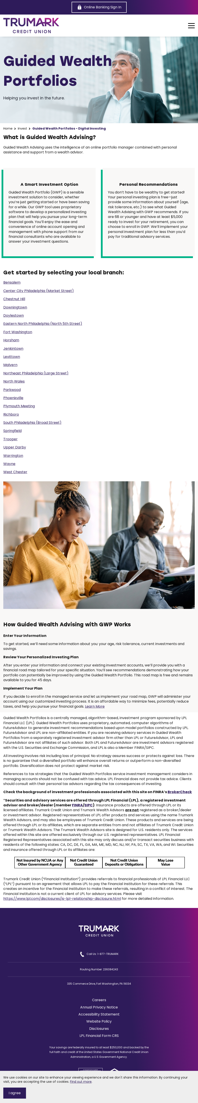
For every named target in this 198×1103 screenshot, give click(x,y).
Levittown (11, 356)
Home (8, 128)
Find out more (81, 1081)
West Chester (15, 471)
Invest (22, 128)
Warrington (13, 455)
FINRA (77, 805)
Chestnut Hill (14, 298)
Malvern (10, 364)
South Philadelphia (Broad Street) (32, 422)
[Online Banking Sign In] (99, 7)
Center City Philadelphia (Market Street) (38, 290)
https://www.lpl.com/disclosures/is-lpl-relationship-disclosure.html (62, 898)
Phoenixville (13, 397)
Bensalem (11, 282)
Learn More (95, 706)
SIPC (88, 805)
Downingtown (15, 307)
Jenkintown (13, 348)
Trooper (10, 439)
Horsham (11, 340)
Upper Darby (14, 447)
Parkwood (12, 389)
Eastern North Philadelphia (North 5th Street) (42, 323)
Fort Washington (17, 332)
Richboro (11, 414)
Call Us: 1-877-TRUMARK (99, 954)
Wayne (9, 463)
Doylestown (13, 315)
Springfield (12, 430)
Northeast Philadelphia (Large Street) (35, 373)
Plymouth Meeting (19, 406)
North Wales (14, 381)
